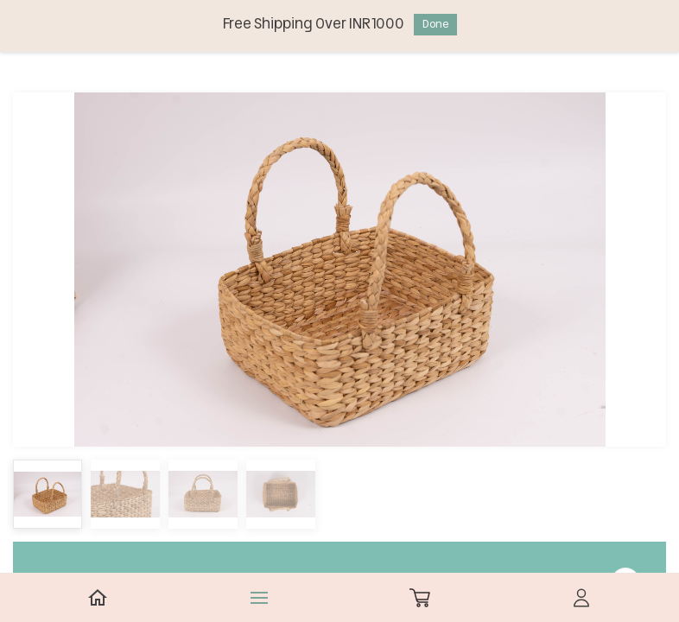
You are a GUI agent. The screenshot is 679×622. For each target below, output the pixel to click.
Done (435, 24)
